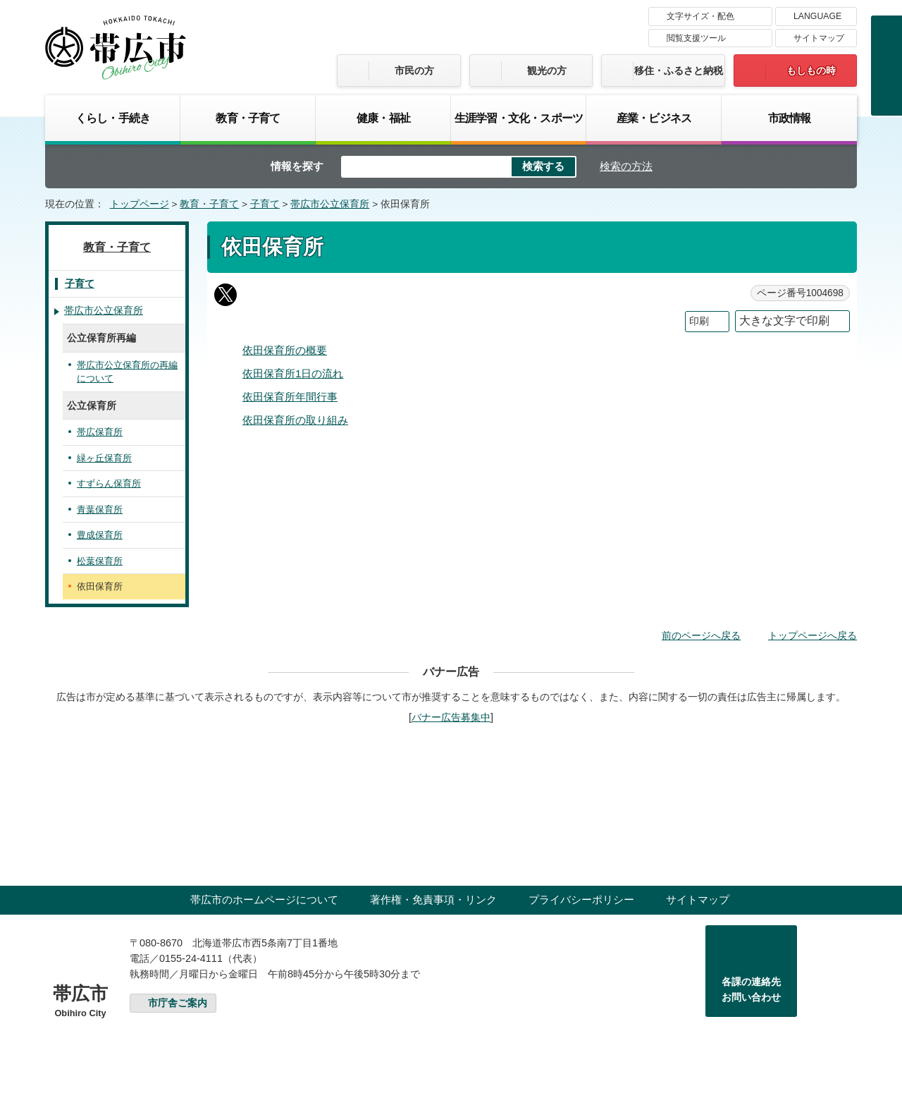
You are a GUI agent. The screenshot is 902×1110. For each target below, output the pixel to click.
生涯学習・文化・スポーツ (519, 117)
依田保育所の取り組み (295, 420)
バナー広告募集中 (451, 717)
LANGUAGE (817, 16)
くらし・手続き (112, 117)
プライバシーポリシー (581, 899)
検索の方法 (626, 166)
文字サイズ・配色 (700, 16)
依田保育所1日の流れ (292, 373)
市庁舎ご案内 (177, 1003)
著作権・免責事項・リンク (433, 899)
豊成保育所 (100, 535)
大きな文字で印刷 (784, 321)
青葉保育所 (100, 509)
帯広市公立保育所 (329, 204)
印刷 (699, 321)
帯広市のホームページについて (264, 899)
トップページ (139, 204)
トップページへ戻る (812, 635)
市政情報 (789, 117)
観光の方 (547, 70)
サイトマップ (818, 38)
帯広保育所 (100, 432)
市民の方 (414, 70)
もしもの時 (811, 70)
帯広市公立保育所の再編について (127, 372)
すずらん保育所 (109, 483)
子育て (265, 204)
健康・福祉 (383, 117)
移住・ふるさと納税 (678, 70)
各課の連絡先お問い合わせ (751, 989)
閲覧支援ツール (696, 38)
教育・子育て (248, 117)
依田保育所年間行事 (290, 397)
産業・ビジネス (654, 117)
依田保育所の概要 (284, 350)
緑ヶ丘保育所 (104, 458)
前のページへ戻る (701, 635)
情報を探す (297, 166)
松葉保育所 (100, 561)
